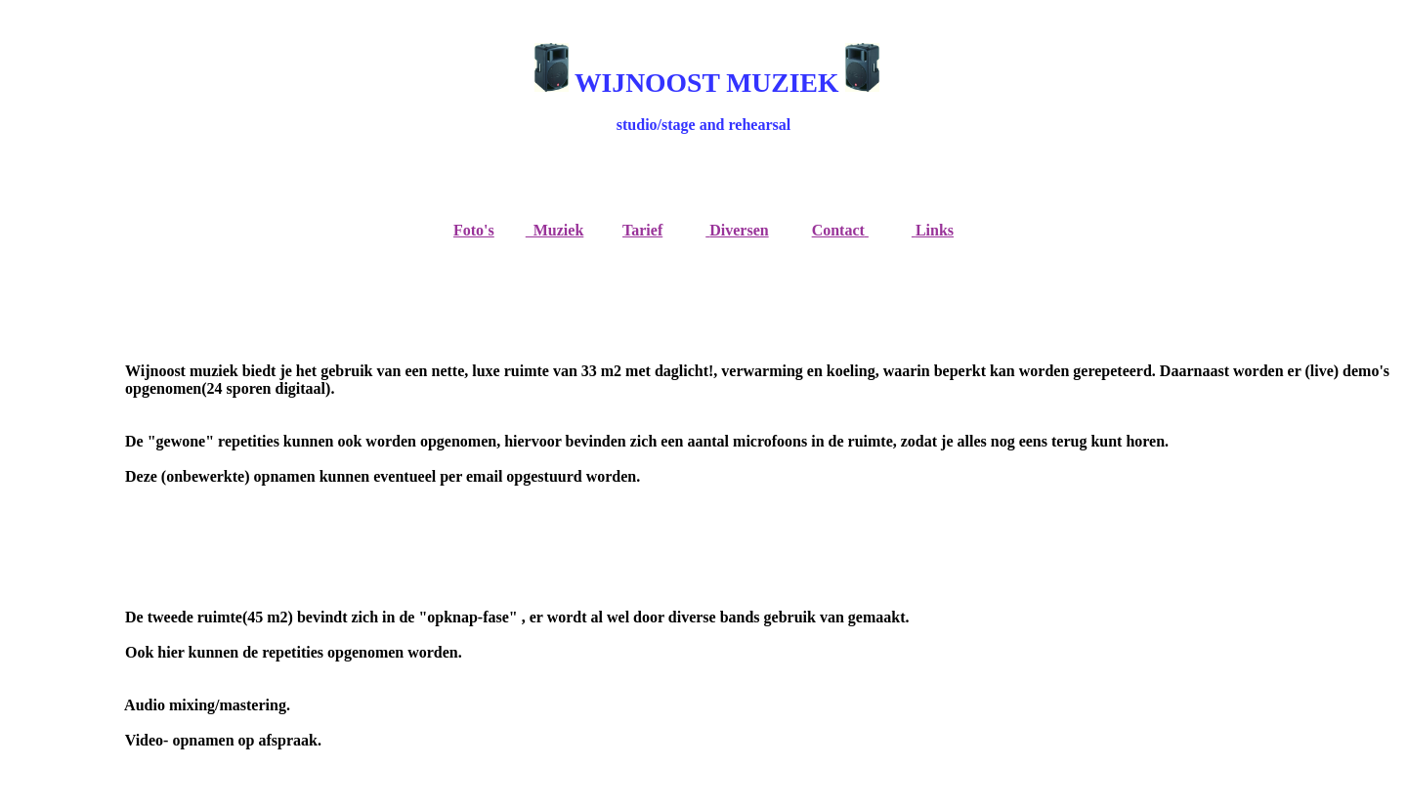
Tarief (642, 230)
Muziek (555, 230)
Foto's (473, 230)
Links (935, 230)
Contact (838, 230)
